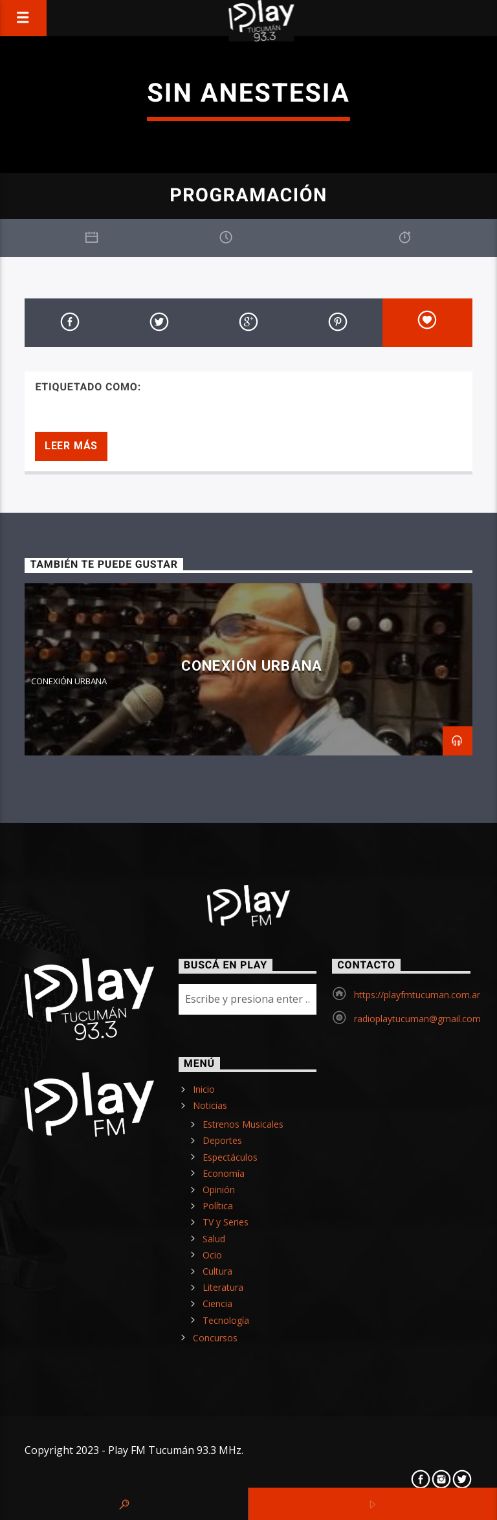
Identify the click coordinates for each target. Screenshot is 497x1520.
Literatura (223, 1287)
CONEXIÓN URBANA (251, 665)
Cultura (217, 1271)
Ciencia (217, 1303)
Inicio (204, 1089)
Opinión (219, 1189)
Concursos (215, 1338)
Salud (214, 1239)
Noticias (210, 1105)
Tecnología (226, 1320)
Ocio (212, 1255)
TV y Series (225, 1222)
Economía (224, 1173)
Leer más (71, 446)
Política (218, 1206)
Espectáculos (230, 1157)
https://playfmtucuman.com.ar (417, 995)
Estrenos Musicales (243, 1124)
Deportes (222, 1140)
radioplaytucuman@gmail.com (417, 1018)
